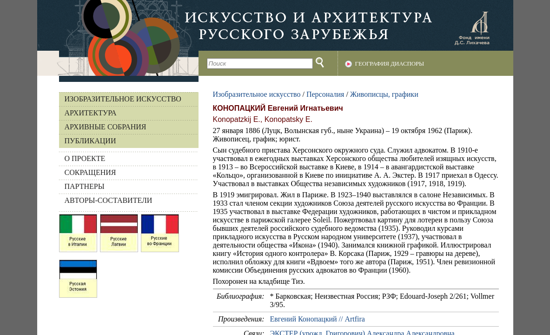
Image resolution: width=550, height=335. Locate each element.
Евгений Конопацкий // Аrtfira (317, 319)
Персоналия (325, 94)
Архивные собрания (105, 127)
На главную (118, 38)
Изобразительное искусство (123, 99)
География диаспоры (389, 63)
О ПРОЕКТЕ (85, 158)
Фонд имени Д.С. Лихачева (472, 28)
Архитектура (91, 113)
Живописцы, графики (384, 94)
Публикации (90, 141)
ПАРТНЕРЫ (85, 186)
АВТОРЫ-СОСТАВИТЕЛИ (108, 200)
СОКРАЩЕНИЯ (90, 172)
